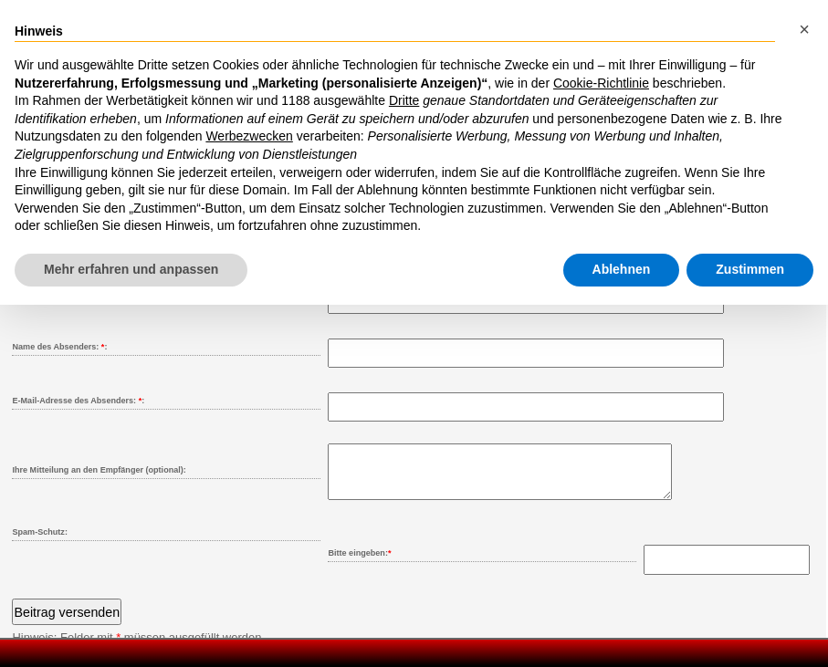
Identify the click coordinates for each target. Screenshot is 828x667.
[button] (804, 29)
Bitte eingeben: (359, 563)
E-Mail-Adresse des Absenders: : (78, 400)
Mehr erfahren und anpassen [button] (131, 269)
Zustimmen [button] (750, 269)
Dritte (404, 100)
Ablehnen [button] (621, 269)
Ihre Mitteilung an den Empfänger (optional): (98, 469)
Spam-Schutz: (39, 542)
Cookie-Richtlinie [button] (601, 83)
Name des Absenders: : (59, 346)
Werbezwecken (248, 136)
